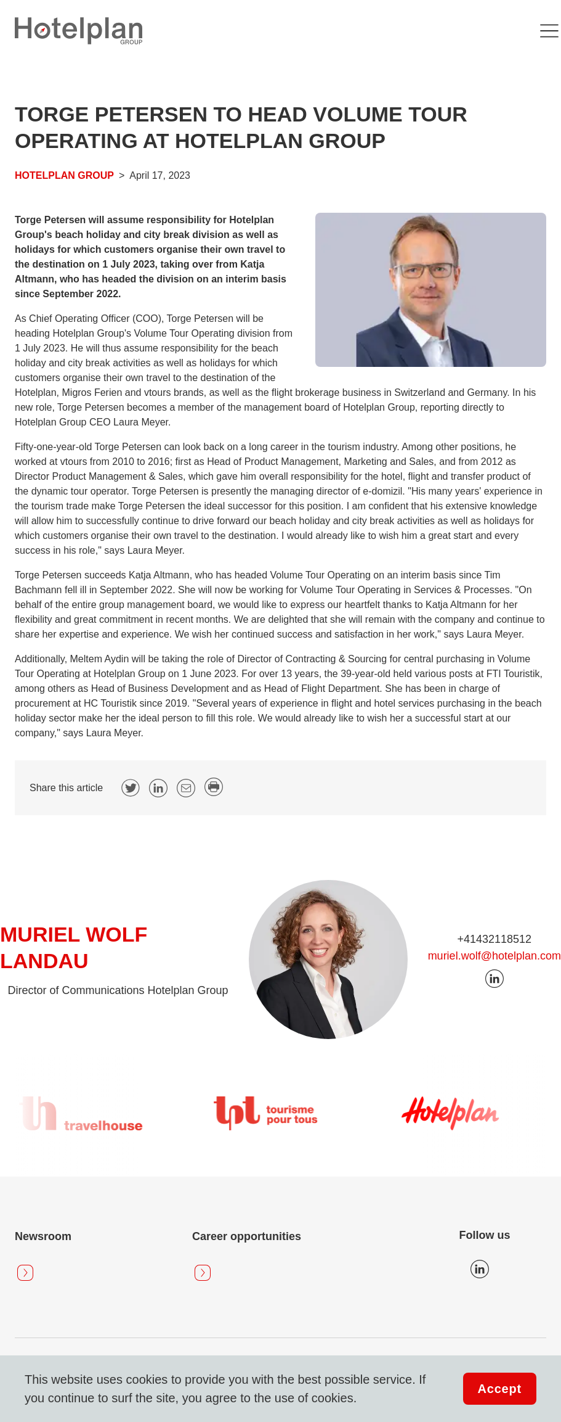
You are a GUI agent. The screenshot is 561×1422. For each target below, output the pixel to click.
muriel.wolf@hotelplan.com (494, 956)
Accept (500, 1388)
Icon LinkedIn (479, 1269)
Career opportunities (246, 1236)
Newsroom (43, 1236)
